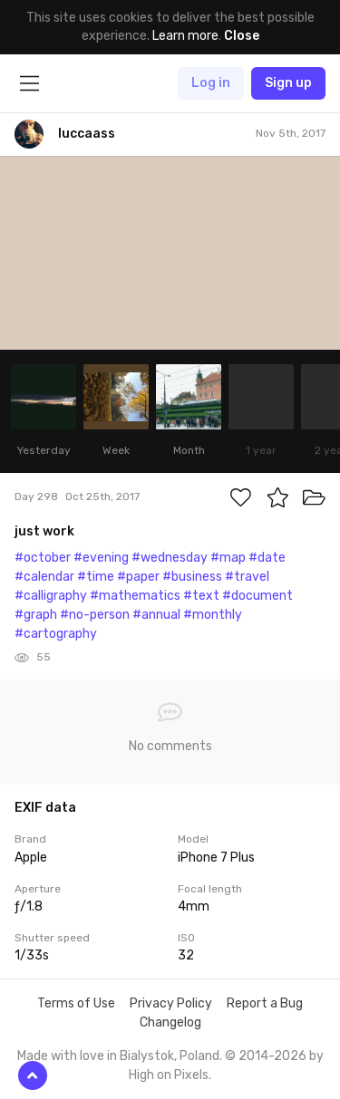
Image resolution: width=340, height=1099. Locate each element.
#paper (138, 576)
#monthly (212, 614)
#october (43, 557)
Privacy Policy (171, 1003)
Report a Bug (265, 1003)
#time (95, 576)
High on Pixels (169, 1075)
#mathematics (135, 595)
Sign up (288, 83)
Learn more (185, 35)
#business (192, 576)
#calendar (44, 576)
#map (228, 557)
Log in (210, 83)
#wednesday (169, 557)
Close (241, 35)
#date (267, 557)
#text (201, 595)
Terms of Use (76, 1003)
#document (257, 595)
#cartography (56, 633)
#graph (36, 614)
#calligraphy (51, 595)
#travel (247, 576)
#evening (101, 557)
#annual (156, 614)
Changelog (170, 1022)
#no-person (95, 614)
